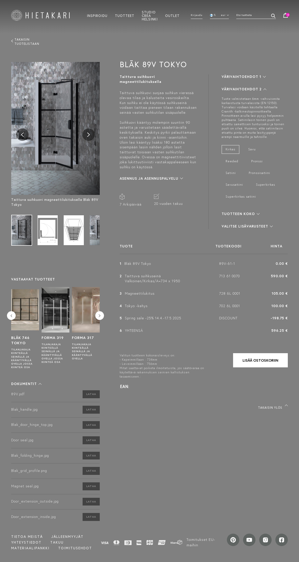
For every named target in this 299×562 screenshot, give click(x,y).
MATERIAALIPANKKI (30, 548)
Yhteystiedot (26, 542)
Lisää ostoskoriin (260, 360)
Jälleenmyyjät (67, 536)
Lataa (91, 394)
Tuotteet (124, 15)
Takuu (57, 542)
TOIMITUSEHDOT (75, 548)
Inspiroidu (97, 15)
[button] (26, 384)
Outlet (172, 15)
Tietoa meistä (27, 536)
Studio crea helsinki (150, 15)
